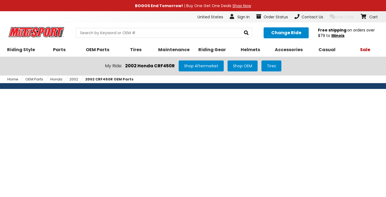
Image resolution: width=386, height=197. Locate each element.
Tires (271, 66)
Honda (56, 79)
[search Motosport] (164, 33)
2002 (73, 79)
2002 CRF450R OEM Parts (109, 79)
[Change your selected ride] (286, 32)
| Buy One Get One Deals (193, 5)
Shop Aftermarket (201, 66)
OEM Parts (34, 79)
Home (12, 79)
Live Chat (342, 17)
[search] (246, 32)
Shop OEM (242, 66)
